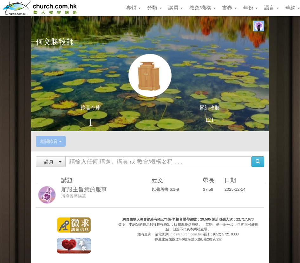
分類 (154, 7)
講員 (175, 7)
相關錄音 (51, 141)
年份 (250, 7)
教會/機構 (202, 7)
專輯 (133, 7)
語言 (271, 7)
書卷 (229, 7)
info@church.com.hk (185, 234)
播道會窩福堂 (73, 195)
